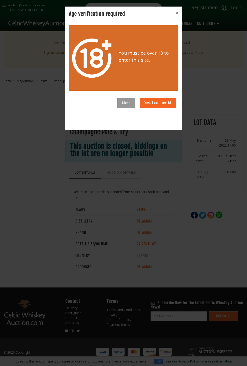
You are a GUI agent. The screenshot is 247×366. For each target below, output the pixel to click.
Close (126, 103)
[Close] (177, 13)
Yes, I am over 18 (157, 103)
